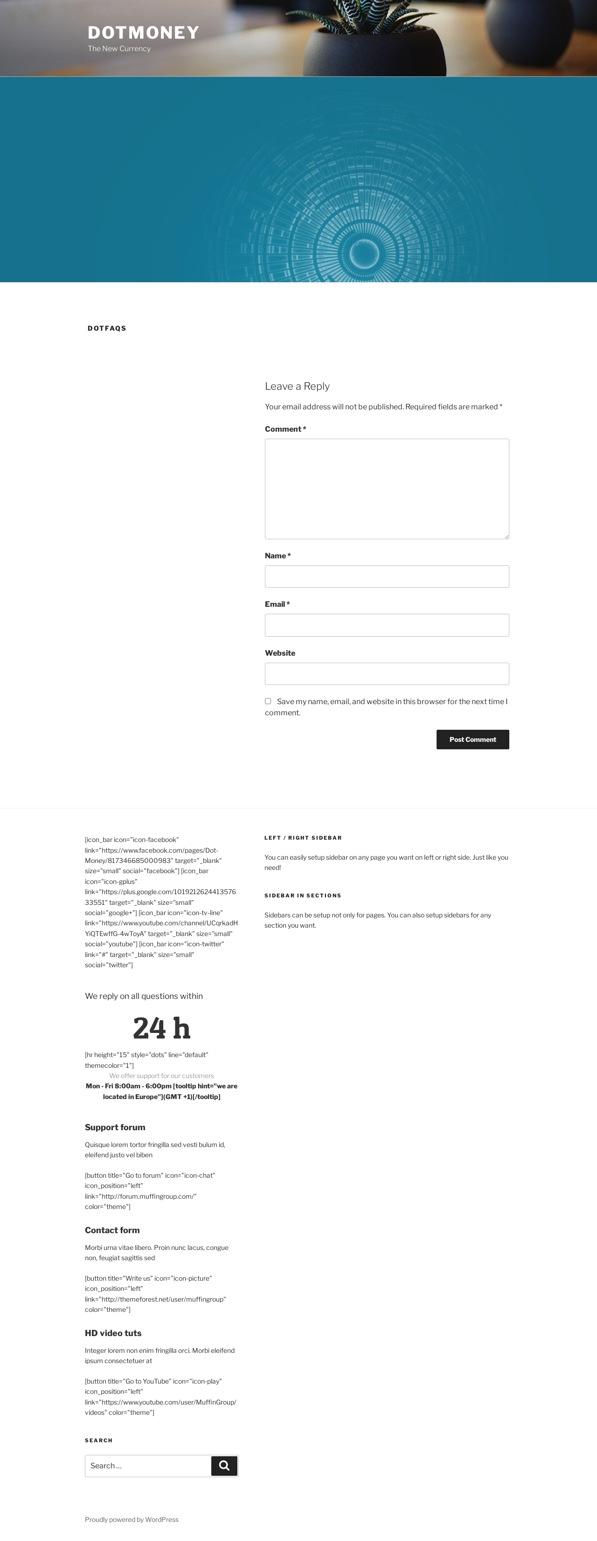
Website (280, 653)
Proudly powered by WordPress (132, 1519)
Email (277, 604)
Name (278, 555)
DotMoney (144, 32)
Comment (285, 429)
